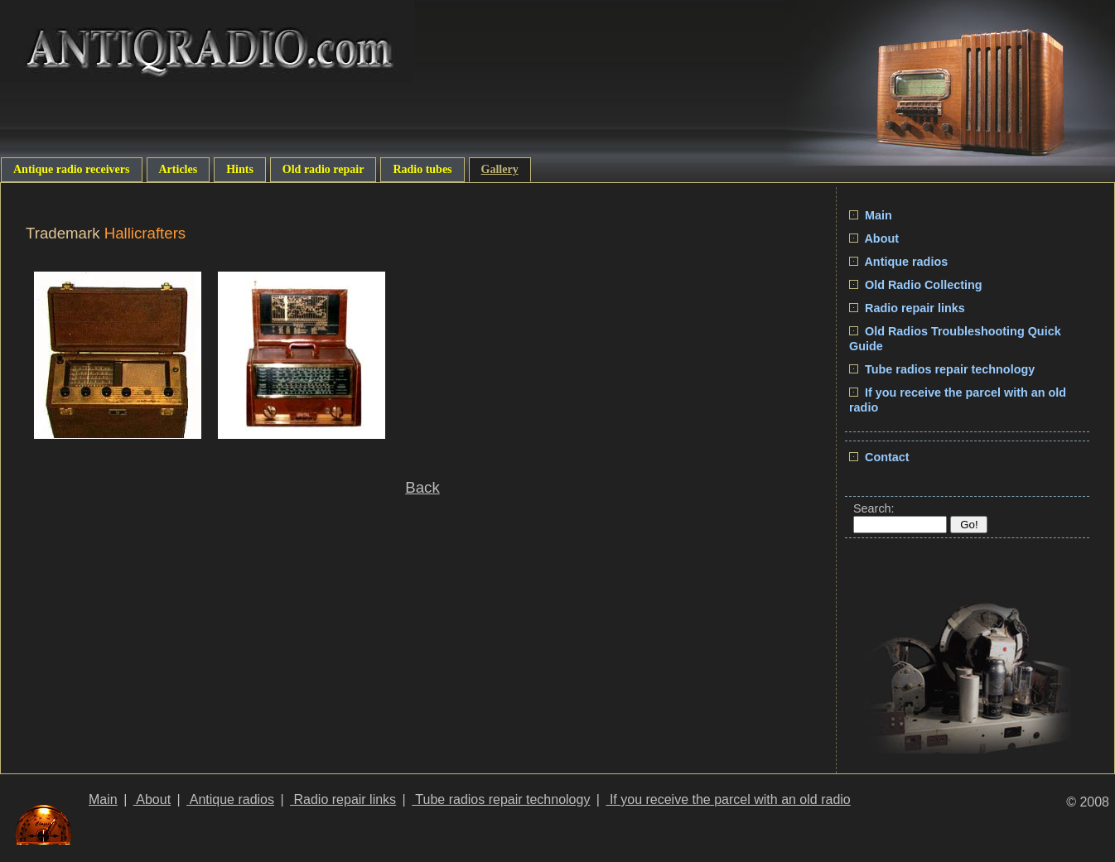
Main (870, 215)
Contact (879, 457)
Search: (874, 508)
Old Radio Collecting (915, 284)
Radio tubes (422, 169)
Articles (178, 169)
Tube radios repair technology (942, 369)
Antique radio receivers (71, 169)
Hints (239, 169)
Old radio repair (323, 169)
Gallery (500, 169)
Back (422, 487)
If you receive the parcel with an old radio (728, 799)
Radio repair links (907, 308)
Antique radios (898, 261)
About (874, 238)
